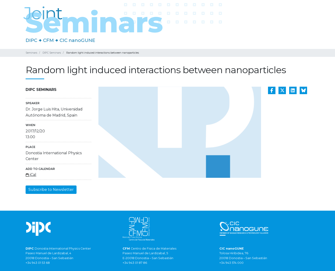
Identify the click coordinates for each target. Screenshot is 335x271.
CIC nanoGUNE (77, 40)
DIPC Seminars (52, 52)
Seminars (31, 52)
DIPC (31, 40)
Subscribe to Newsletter (51, 189)
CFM (48, 40)
